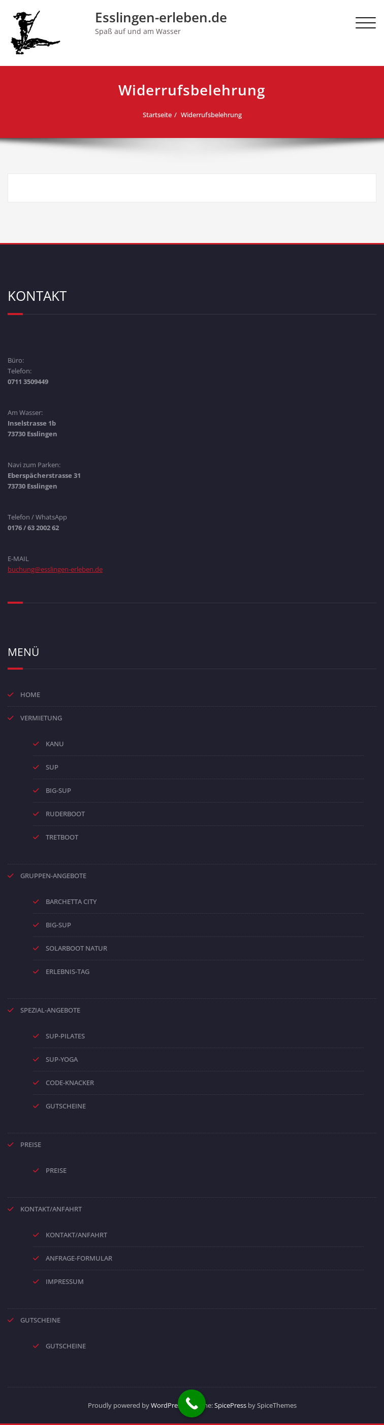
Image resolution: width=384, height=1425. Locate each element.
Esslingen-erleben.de (161, 17)
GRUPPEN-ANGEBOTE (53, 875)
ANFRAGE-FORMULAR (79, 1258)
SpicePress (230, 1405)
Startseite (157, 114)
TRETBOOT (62, 837)
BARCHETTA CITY (71, 901)
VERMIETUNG (41, 717)
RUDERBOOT (65, 813)
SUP (52, 767)
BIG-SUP (58, 790)
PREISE (30, 1144)
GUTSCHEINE (66, 1105)
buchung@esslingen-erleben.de (55, 569)
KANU (55, 743)
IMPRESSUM (65, 1281)
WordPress (167, 1405)
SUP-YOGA (62, 1059)
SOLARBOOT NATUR (76, 948)
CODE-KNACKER (70, 1082)
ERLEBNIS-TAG (67, 971)
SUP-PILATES (65, 1035)
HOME (30, 694)
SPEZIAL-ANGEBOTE (50, 1010)
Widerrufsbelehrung (211, 114)
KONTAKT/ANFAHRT (51, 1208)
